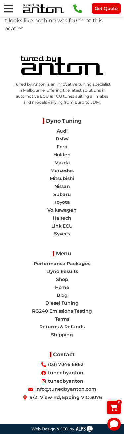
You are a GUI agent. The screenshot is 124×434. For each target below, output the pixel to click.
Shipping (62, 335)
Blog (62, 295)
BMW (62, 139)
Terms (62, 319)
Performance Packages (62, 263)
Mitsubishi (62, 178)
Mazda (62, 163)
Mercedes (62, 170)
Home (62, 287)
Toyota (62, 202)
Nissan (62, 186)
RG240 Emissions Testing (62, 311)
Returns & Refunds (62, 327)
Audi (62, 131)
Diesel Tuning (62, 303)
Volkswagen (62, 210)
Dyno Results (62, 271)
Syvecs (62, 234)
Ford (62, 147)
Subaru (62, 194)
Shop (62, 279)
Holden (62, 155)
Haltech (62, 218)
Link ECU (62, 226)
